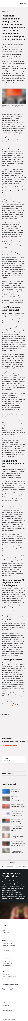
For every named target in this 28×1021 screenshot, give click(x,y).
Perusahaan (18, 866)
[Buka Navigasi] (25, 3)
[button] (14, 862)
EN (22, 3)
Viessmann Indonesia (7, 866)
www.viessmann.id (7, 706)
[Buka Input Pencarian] (18, 3)
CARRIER (15, 1019)
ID (20, 3)
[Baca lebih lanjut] (14, 791)
